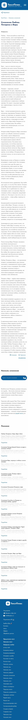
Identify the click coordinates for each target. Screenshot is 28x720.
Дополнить (23, 358)
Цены (5, 628)
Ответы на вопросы (8, 686)
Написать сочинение (14, 18)
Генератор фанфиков (9, 653)
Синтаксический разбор (10, 706)
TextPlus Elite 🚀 (7, 623)
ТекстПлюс (4, 18)
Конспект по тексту (8, 658)
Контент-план (7, 661)
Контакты (5, 626)
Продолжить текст (9, 639)
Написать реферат (8, 672)
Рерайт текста (7, 698)
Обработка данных (8, 633)
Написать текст (7, 642)
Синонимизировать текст (10, 703)
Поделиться (6, 12)
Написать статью (7, 678)
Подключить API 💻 (8, 619)
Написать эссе (7, 681)
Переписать (23, 355)
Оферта (5, 631)
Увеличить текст (7, 714)
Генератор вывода (8, 650)
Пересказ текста (7, 689)
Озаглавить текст (7, 684)
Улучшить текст (7, 717)
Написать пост (7, 670)
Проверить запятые (8, 695)
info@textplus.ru (9, 616)
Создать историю (8, 709)
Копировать (14, 355)
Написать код (7, 667)
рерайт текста (19, 413)
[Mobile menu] (25, 5)
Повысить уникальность (9, 692)
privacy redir (6, 647)
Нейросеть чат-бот (8, 645)
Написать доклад (8, 664)
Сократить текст (7, 712)
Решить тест (6, 700)
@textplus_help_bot (10, 613)
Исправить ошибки (8, 656)
